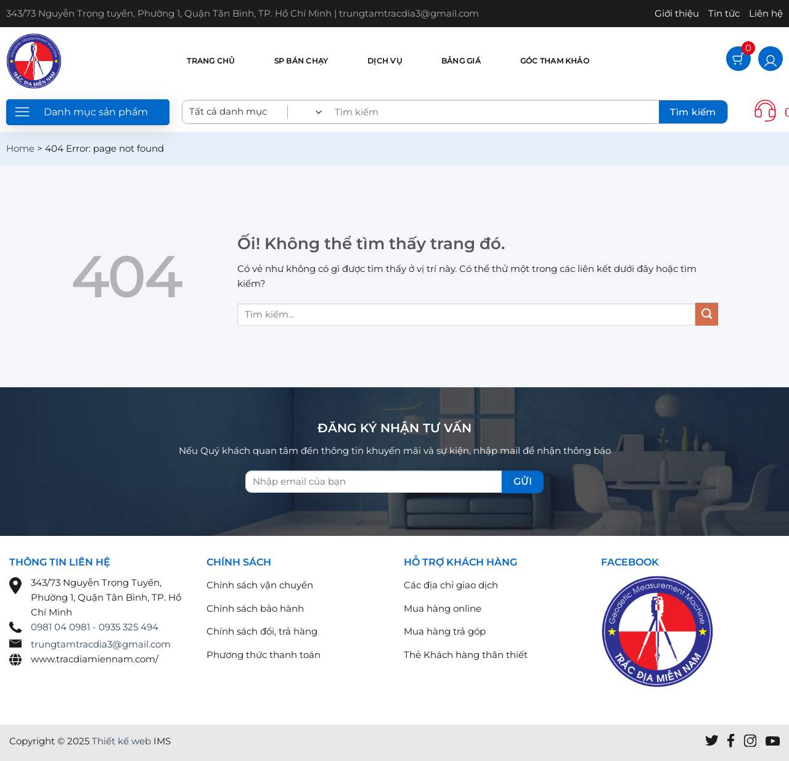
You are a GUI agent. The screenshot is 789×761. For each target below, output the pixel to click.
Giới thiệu (677, 13)
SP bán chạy (301, 60)
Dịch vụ (384, 60)
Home (20, 148)
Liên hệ (766, 13)
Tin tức (724, 13)
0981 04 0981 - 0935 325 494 (94, 627)
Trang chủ (210, 60)
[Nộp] (706, 314)
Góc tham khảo (554, 60)
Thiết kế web (121, 741)
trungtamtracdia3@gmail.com (101, 644)
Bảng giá (461, 60)
